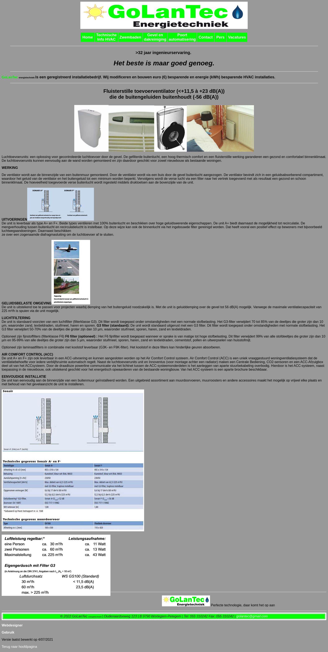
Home (87, 37)
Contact (206, 37)
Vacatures (237, 37)
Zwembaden (130, 37)
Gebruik (8, 632)
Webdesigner (12, 625)
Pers (220, 37)
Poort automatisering (182, 37)
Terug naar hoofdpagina (19, 646)
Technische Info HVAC (106, 37)
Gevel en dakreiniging (155, 37)
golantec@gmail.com (252, 616)
